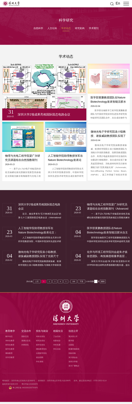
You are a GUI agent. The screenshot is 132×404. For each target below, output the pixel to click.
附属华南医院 (74, 351)
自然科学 (38, 28)
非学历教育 (9, 359)
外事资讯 (25, 347)
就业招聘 (39, 359)
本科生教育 (9, 343)
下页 (81, 284)
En (118, 3)
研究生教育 (9, 347)
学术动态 (66, 28)
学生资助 (39, 364)
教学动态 (9, 338)
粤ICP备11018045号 (30, 386)
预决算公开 (73, 338)
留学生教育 (9, 351)
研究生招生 (40, 343)
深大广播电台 (74, 368)
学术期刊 (94, 28)
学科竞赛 (56, 347)
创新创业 (56, 343)
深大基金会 (73, 359)
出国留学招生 (41, 355)
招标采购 (72, 355)
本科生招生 (40, 338)
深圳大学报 (73, 364)
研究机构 (80, 28)
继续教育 (9, 355)
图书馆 (71, 343)
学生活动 (56, 351)
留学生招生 (40, 347)
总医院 (71, 347)
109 (73, 284)
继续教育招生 (41, 351)
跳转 (103, 284)
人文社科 (52, 28)
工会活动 (56, 338)
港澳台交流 (25, 343)
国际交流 (25, 338)
